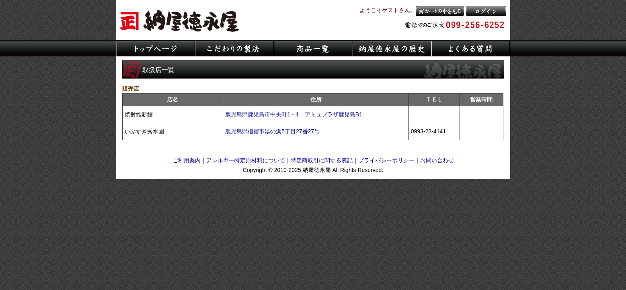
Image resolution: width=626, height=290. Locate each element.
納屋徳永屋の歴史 (392, 48)
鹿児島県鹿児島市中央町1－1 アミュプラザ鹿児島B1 (293, 114)
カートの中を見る (440, 11)
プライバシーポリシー (386, 160)
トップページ (155, 48)
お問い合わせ (437, 160)
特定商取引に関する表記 (322, 160)
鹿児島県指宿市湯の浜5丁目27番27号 (272, 131)
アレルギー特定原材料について (245, 160)
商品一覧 (313, 48)
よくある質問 (470, 48)
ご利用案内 (186, 160)
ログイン (486, 11)
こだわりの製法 (234, 48)
